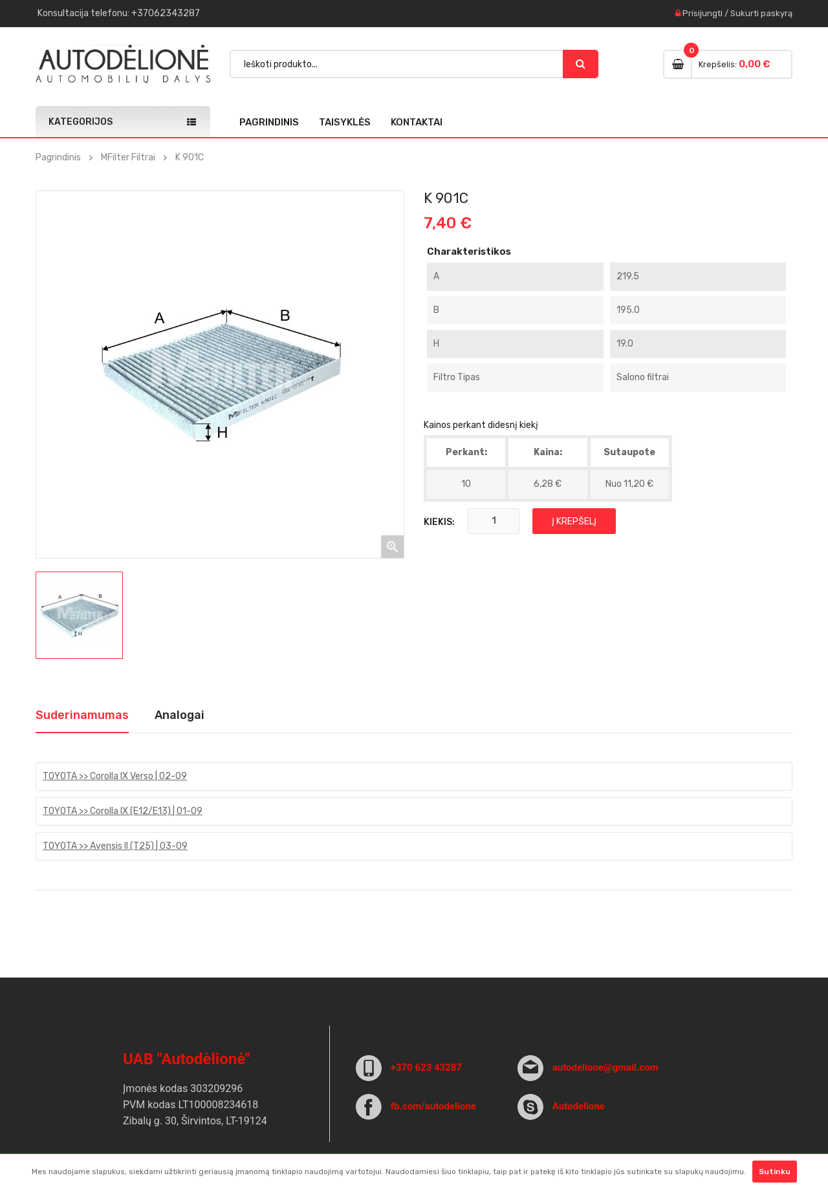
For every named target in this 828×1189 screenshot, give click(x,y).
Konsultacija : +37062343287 (119, 13)
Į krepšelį (574, 521)
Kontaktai (416, 122)
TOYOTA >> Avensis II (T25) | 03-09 (115, 846)
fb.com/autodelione (433, 1106)
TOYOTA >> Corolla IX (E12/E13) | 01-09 (122, 811)
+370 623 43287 (426, 1067)
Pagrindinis (269, 122)
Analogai (179, 715)
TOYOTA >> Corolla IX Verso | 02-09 (115, 776)
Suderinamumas (82, 715)
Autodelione (578, 1106)
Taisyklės (345, 122)
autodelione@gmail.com (605, 1067)
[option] (79, 615)
